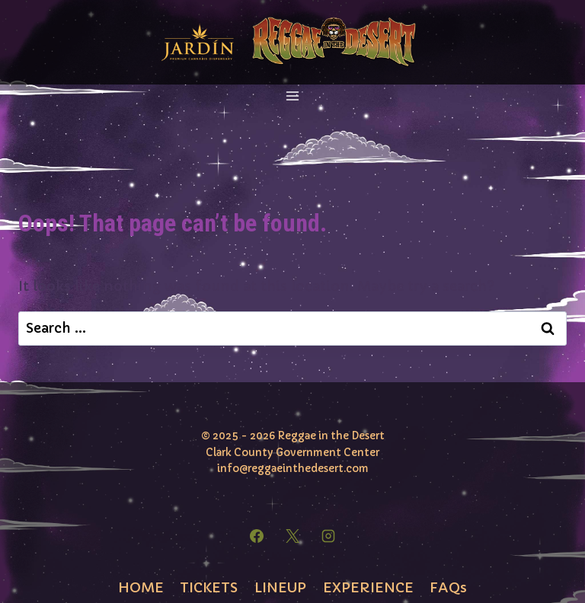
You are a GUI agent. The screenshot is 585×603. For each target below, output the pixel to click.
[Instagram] (328, 536)
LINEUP (280, 587)
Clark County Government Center (292, 452)
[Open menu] (293, 96)
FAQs (448, 587)
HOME (141, 587)
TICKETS (209, 587)
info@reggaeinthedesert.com (293, 468)
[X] (292, 536)
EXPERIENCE (368, 587)
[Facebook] (256, 536)
